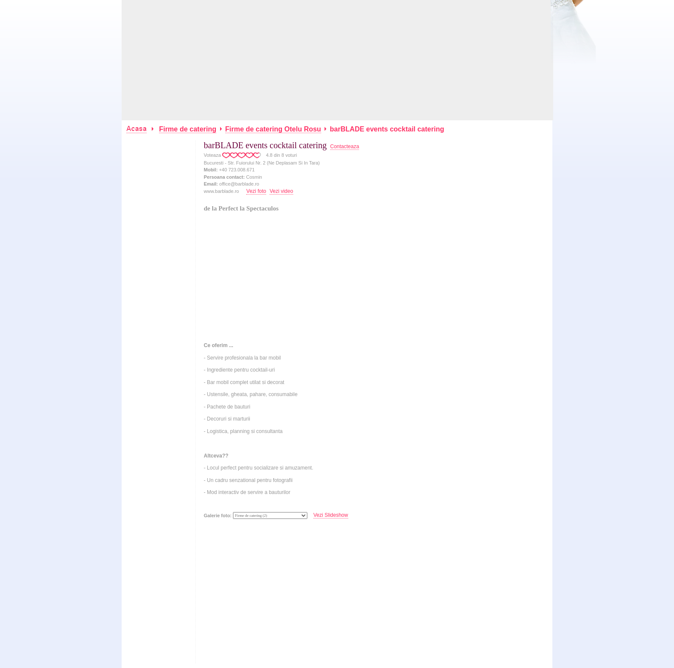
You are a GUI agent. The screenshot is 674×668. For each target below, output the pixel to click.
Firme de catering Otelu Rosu (273, 129)
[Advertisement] (337, 60)
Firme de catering (187, 129)
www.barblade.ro (221, 191)
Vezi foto (256, 191)
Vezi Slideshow (330, 515)
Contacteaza (344, 146)
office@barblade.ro (239, 183)
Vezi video (281, 191)
